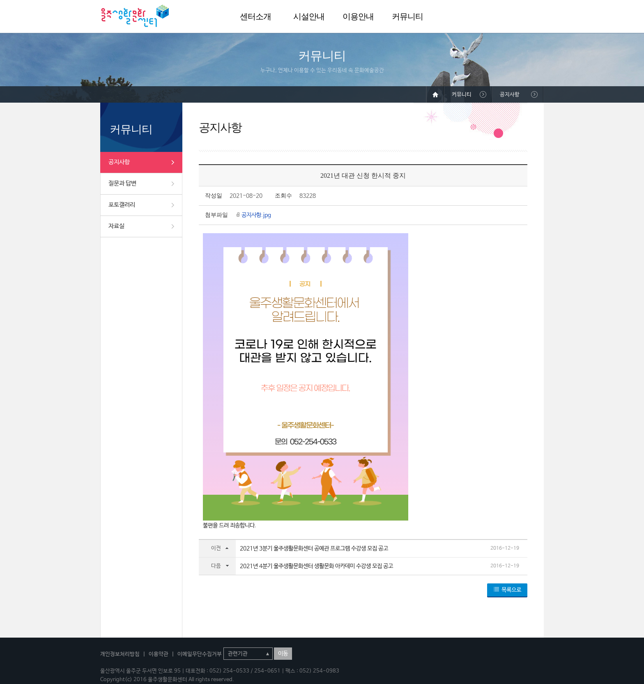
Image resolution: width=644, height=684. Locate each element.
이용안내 (358, 16)
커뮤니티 (407, 16)
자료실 (116, 226)
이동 (283, 653)
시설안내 (308, 16)
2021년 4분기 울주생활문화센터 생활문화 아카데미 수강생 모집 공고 (316, 566)
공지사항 (119, 161)
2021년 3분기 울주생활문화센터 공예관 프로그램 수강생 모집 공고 (314, 548)
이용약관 (158, 654)
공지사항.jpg (256, 215)
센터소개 (255, 16)
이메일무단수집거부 (199, 654)
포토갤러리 (121, 204)
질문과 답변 (122, 183)
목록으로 (511, 590)
